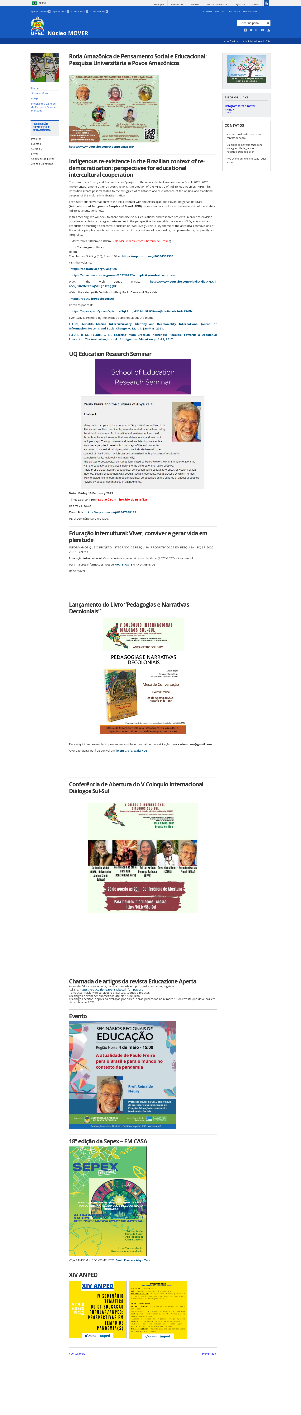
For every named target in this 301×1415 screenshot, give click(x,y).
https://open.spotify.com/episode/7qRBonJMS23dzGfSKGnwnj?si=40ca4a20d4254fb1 (132, 311)
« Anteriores (77, 1353)
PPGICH (229, 109)
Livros (35, 154)
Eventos (36, 144)
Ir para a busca (79, 11)
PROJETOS (121, 564)
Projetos (36, 139)
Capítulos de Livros (43, 159)
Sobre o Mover (40, 93)
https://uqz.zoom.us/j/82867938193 (110, 512)
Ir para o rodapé (99, 11)
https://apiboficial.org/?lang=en (93, 269)
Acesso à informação (220, 4)
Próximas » (209, 1353)
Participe (200, 4)
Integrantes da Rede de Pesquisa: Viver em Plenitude (44, 107)
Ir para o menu (60, 11)
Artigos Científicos (42, 164)
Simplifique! (166, 4)
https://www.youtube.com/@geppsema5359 (101, 146)
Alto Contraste (231, 11)
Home (35, 88)
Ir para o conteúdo (40, 11)
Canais (256, 4)
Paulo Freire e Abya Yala (133, 1260)
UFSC (228, 113)
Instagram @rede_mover (240, 106)
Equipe (35, 98)
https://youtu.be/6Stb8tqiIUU (92, 298)
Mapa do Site (250, 11)
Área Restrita (231, 41)
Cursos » (36, 149)
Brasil (43, 3)
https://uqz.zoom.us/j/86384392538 (148, 256)
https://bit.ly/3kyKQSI (132, 750)
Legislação (242, 4)
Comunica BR (184, 4)
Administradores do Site (256, 41)
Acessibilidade (211, 11)
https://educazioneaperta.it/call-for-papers (111, 989)
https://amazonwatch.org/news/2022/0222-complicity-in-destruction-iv (122, 275)
